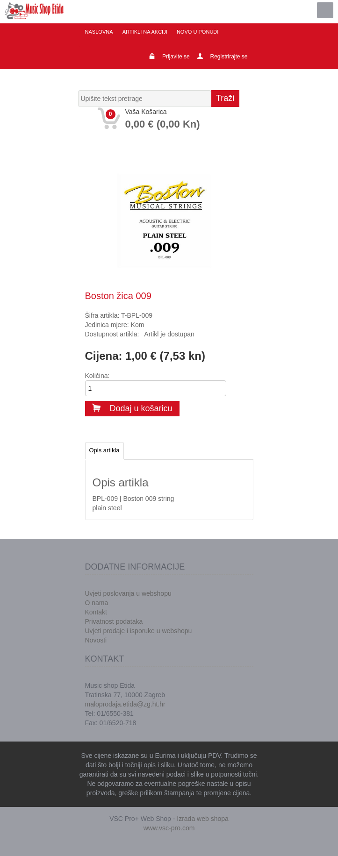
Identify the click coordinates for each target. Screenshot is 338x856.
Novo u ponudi (197, 32)
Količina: (97, 375)
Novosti (96, 640)
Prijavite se (176, 56)
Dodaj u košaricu (132, 408)
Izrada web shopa (203, 818)
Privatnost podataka (114, 621)
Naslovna (99, 32)
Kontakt (96, 612)
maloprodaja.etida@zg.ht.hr (125, 704)
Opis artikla (104, 450)
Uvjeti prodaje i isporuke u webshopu (138, 631)
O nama (96, 602)
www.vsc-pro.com (169, 828)
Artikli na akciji (144, 32)
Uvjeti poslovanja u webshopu (128, 593)
